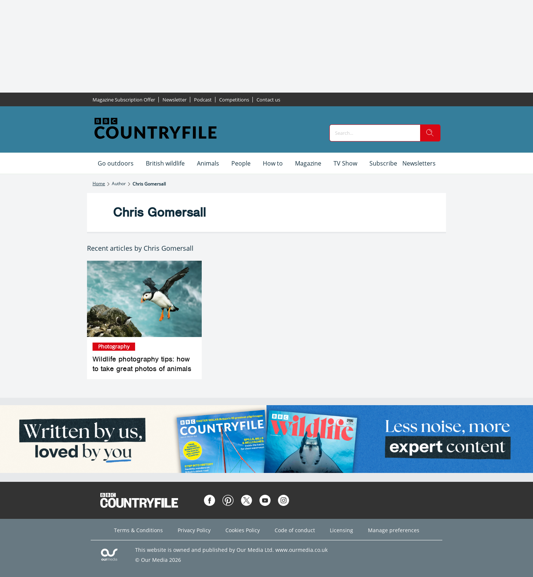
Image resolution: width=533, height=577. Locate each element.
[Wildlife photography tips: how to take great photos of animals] (144, 299)
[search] (430, 132)
